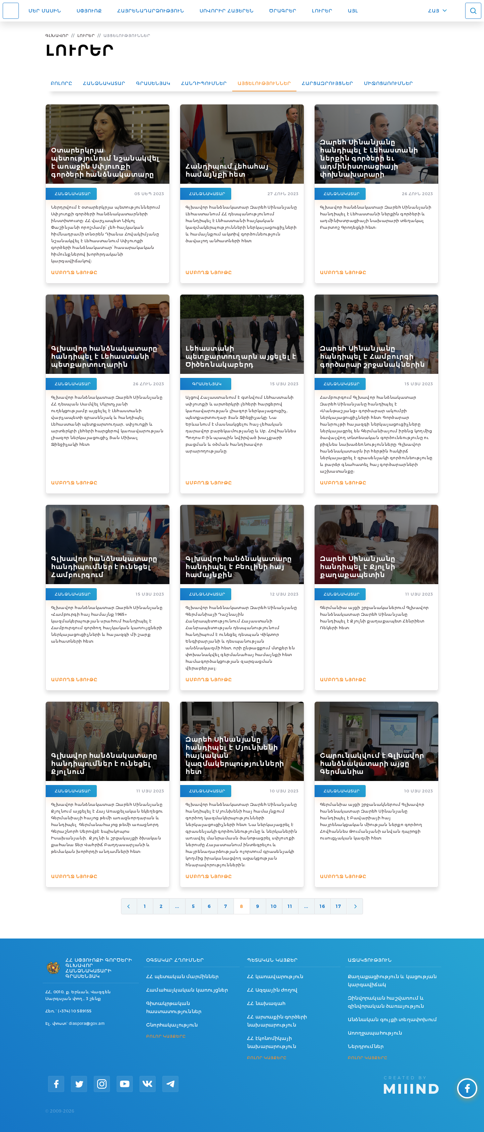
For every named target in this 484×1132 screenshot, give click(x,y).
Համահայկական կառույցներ (187, 990)
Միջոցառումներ (388, 83)
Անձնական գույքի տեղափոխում (392, 1019)
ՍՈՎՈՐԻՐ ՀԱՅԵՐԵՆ (227, 10)
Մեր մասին (45, 10)
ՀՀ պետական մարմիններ (182, 976)
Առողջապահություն (375, 1033)
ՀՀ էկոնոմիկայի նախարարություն (271, 1042)
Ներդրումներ (366, 1046)
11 (290, 906)
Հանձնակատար (104, 83)
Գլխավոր (57, 35)
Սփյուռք (89, 10)
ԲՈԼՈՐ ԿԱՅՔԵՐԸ (166, 1036)
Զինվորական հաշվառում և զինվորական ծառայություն (386, 1002)
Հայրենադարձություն (150, 10)
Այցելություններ (264, 83)
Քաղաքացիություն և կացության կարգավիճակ (392, 980)
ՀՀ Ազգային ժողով (272, 990)
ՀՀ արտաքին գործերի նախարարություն (277, 1021)
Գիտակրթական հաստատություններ (173, 1007)
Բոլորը (61, 83)
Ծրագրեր (282, 10)
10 (274, 906)
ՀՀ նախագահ (266, 1003)
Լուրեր (322, 10)
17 (338, 906)
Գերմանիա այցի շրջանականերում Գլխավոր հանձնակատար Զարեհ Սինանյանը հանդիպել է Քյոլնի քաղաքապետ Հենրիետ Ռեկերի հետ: (374, 617)
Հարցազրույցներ (327, 83)
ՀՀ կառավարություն (275, 976)
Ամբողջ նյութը (74, 272)
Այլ (353, 10)
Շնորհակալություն (172, 1025)
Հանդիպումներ (204, 83)
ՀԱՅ (433, 10)
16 (322, 906)
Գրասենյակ (153, 83)
